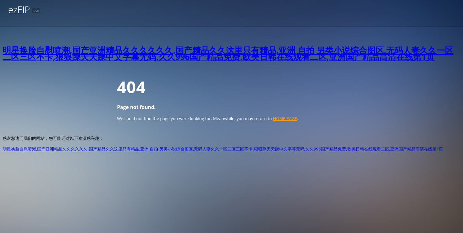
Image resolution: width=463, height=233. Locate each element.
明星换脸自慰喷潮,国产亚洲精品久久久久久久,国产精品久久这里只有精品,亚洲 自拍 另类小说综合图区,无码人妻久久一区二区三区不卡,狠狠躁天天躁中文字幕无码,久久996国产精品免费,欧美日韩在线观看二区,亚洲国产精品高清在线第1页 (228, 53)
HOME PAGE (285, 118)
